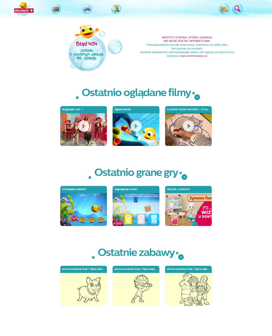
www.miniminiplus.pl (193, 56)
